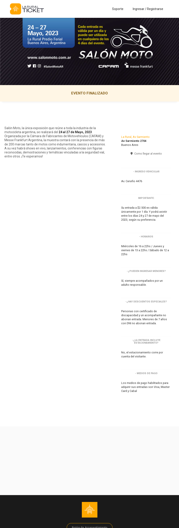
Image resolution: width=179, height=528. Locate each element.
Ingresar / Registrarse (148, 9)
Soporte (117, 9)
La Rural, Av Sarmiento (135, 137)
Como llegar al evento (146, 153)
